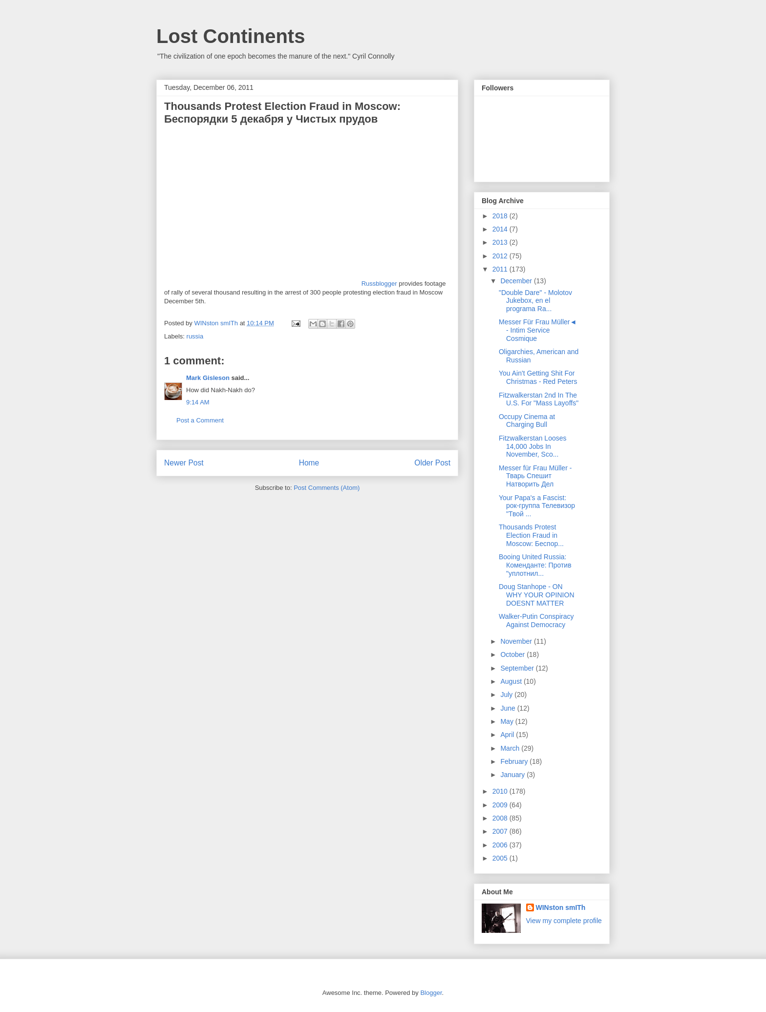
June (508, 708)
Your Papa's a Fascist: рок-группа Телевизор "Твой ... (537, 506)
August (511, 681)
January (513, 775)
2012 (501, 256)
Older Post (432, 463)
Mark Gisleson (208, 377)
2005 (501, 858)
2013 (501, 242)
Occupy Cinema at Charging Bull (527, 421)
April (508, 734)
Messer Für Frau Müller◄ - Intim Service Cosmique (537, 330)
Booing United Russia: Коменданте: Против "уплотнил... (535, 565)
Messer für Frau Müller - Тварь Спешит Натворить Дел (535, 476)
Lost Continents (230, 36)
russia (195, 336)
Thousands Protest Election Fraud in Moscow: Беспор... (531, 535)
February (515, 761)
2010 (501, 791)
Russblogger (379, 283)
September (517, 668)
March (510, 748)
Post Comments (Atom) (327, 487)
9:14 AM (198, 402)
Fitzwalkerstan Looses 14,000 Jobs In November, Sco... (533, 446)
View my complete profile (564, 921)
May (507, 721)
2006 (501, 845)
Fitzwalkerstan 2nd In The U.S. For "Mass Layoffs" (538, 399)
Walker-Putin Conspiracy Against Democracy (536, 620)
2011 (501, 269)
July (507, 694)
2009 (501, 805)
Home (309, 463)
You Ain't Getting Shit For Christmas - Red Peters (538, 377)
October (513, 654)
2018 (501, 216)
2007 (501, 831)
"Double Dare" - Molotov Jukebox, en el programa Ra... (535, 301)
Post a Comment (200, 420)
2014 (501, 229)
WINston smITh (561, 907)
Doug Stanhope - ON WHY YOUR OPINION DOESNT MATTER (536, 595)
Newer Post (184, 463)
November (516, 641)
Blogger (431, 992)
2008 (501, 818)
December (516, 281)
